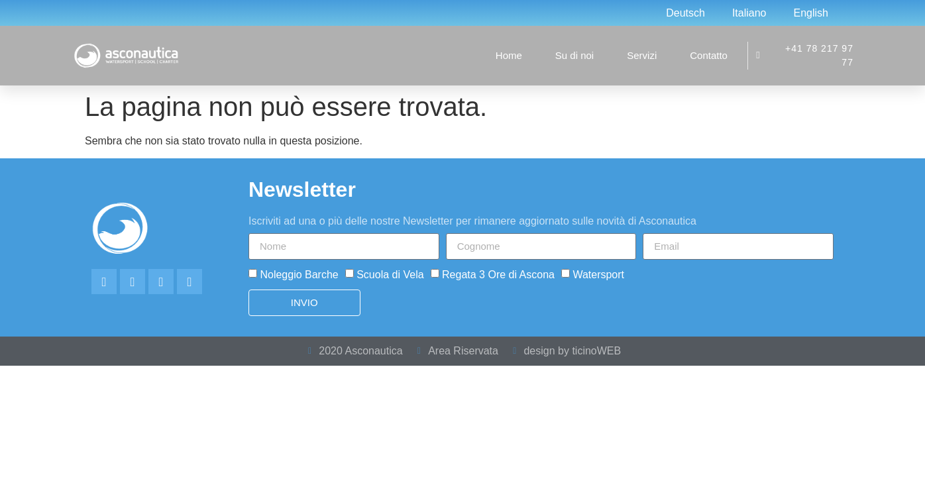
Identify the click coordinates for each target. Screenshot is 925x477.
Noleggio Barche (299, 274)
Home (509, 55)
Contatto (709, 55)
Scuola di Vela (389, 274)
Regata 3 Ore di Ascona (498, 274)
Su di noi (574, 55)
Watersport (598, 274)
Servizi (642, 55)
